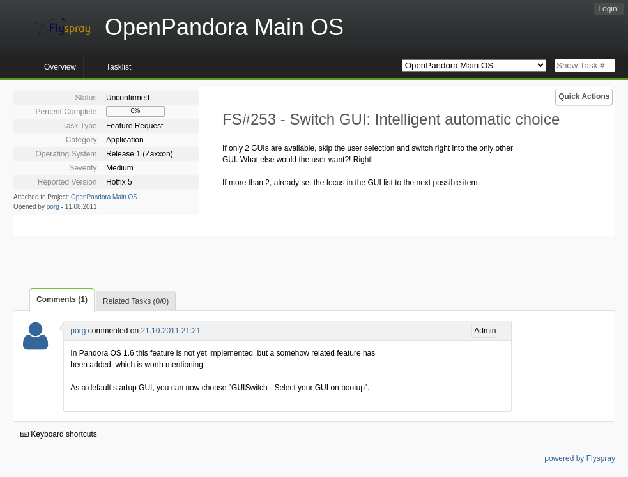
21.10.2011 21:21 (170, 330)
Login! (608, 8)
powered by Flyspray (579, 458)
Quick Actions (583, 96)
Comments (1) (62, 299)
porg (53, 206)
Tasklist (118, 67)
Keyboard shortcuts (58, 434)
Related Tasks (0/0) (136, 301)
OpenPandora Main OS (104, 197)
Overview (60, 67)
